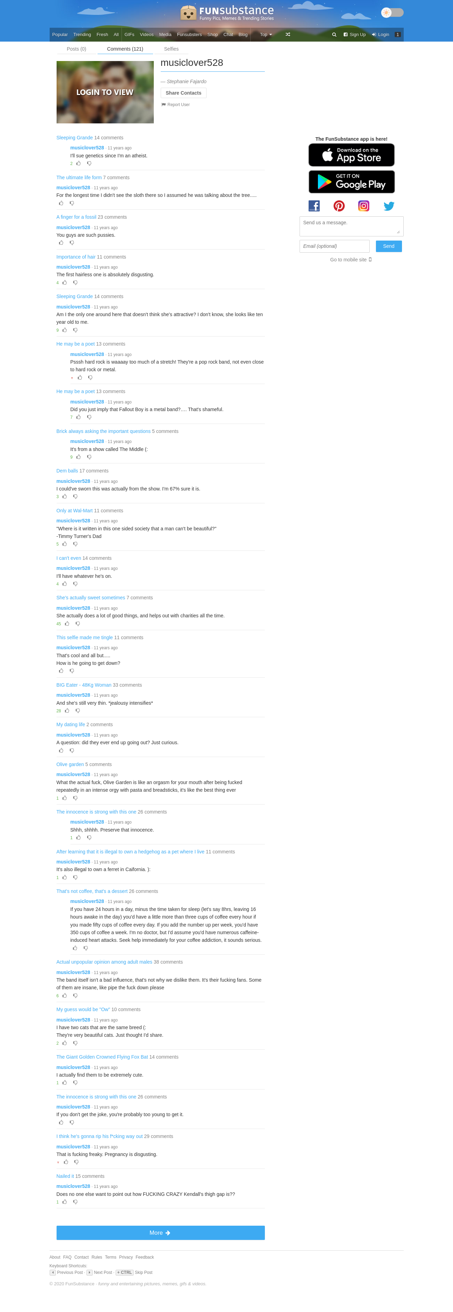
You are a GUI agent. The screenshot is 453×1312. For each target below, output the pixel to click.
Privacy (126, 1257)
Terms (110, 1257)
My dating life (71, 724)
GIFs (129, 34)
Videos (147, 34)
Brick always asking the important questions (104, 431)
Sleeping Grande (75, 137)
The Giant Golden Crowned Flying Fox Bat (102, 1057)
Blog (243, 34)
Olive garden (70, 764)
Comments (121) (125, 49)
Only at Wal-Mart (75, 510)
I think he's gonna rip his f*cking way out (100, 1136)
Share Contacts (184, 93)
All (116, 34)
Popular (60, 34)
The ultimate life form (79, 177)
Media (165, 34)
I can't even (69, 558)
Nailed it (65, 1176)
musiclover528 (87, 147)
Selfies (171, 49)
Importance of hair (76, 257)
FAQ (67, 1257)
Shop (212, 34)
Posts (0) (76, 49)
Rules (97, 1257)
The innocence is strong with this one (96, 812)
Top (266, 34)
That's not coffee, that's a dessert (92, 891)
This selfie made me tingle (85, 637)
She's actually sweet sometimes (91, 597)
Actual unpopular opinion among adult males (104, 962)
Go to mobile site (348, 259)
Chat (228, 34)
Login (380, 34)
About (55, 1257)
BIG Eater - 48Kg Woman (84, 685)
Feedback (145, 1257)
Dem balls (67, 470)
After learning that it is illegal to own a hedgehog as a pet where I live (130, 851)
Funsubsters (189, 34)
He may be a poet (76, 344)
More (160, 1233)
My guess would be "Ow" (83, 1009)
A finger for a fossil (77, 217)
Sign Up (354, 34)
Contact (81, 1257)
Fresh (102, 34)
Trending (82, 34)
